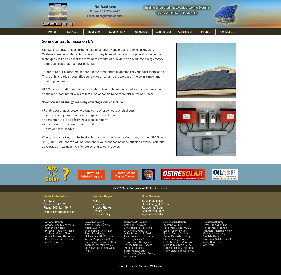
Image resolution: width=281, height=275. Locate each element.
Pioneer (57, 236)
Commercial (163, 31)
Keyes (228, 230)
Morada (167, 245)
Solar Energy (117, 31)
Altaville (89, 225)
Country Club (183, 227)
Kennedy (176, 236)
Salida (218, 239)
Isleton (150, 236)
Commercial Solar (153, 211)
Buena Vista (67, 225)
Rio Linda (139, 247)
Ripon (166, 247)
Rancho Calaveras (100, 242)
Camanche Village (55, 227)
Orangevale (145, 242)
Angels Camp (102, 225)
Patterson (219, 236)
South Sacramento (135, 252)
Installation (94, 31)
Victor (174, 250)
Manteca (187, 242)
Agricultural (185, 31)
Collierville (169, 227)
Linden (184, 239)
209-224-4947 (110, 11)
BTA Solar (49, 200)
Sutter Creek (66, 239)
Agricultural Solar (152, 214)
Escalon (167, 230)
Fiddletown (62, 230)
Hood (142, 236)
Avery (96, 227)
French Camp (170, 233)
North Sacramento (136, 241)
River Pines (51, 239)
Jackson (50, 233)
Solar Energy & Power (155, 204)
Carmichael (141, 225)
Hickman (208, 230)
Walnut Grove (146, 253)
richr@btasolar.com (109, 16)
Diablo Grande (219, 227)
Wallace (98, 247)
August (178, 225)
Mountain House (182, 245)
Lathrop (186, 236)
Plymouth (68, 236)
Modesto (208, 233)
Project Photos (102, 207)
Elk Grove (129, 230)
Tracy (166, 250)
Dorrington (107, 230)
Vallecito (100, 245)
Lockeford (169, 242)
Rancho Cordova (133, 245)
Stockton (176, 247)
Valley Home (210, 242)
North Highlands (133, 239)
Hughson (219, 230)
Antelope (129, 225)
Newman (219, 233)
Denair (206, 227)
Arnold (88, 227)
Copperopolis (92, 230)
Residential (141, 31)
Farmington (179, 230)
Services (72, 31)
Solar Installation (152, 200)
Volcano (54, 242)
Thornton (187, 247)
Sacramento (131, 250)
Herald (134, 236)
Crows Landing (219, 225)
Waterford (209, 245)
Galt (142, 233)
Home (52, 31)
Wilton (132, 256)
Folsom (135, 233)
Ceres (206, 225)
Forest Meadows (94, 233)
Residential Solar (152, 207)
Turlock (227, 239)
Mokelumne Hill (93, 236)
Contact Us (227, 31)
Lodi (178, 242)
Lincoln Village (171, 239)
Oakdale (207, 236)
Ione (71, 230)
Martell (60, 233)
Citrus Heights (132, 227)
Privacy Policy (102, 214)
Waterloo (188, 250)
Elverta (139, 230)
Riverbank (208, 239)
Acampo (168, 225)
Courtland (146, 227)
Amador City (52, 225)
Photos (205, 31)
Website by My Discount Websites (140, 266)
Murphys (98, 239)
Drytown (50, 230)
